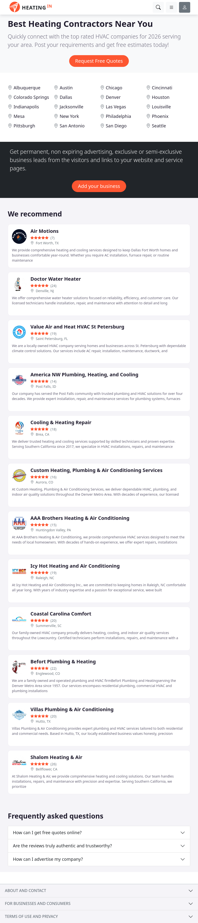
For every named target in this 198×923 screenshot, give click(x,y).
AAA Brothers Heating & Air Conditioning (79, 518)
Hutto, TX (43, 721)
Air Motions (44, 231)
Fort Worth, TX (47, 243)
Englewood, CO (48, 673)
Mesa (19, 116)
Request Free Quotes (99, 61)
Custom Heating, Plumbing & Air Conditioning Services (96, 470)
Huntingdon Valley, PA (53, 530)
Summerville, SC (49, 625)
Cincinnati (162, 88)
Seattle (159, 126)
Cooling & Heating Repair (60, 422)
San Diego (116, 126)
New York (69, 116)
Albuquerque (27, 88)
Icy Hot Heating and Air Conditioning (75, 566)
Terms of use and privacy (31, 916)
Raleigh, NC (45, 577)
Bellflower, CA (46, 769)
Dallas (66, 97)
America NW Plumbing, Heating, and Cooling (84, 374)
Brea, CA (42, 434)
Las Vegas (116, 107)
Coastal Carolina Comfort (60, 613)
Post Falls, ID (46, 386)
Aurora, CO (44, 482)
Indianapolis (26, 107)
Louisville (161, 107)
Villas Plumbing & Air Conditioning (71, 709)
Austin (66, 88)
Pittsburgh (24, 126)
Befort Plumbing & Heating (63, 661)
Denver (113, 97)
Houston (161, 97)
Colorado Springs (31, 97)
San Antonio (72, 126)
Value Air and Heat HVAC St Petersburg (77, 326)
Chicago (114, 88)
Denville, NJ (45, 290)
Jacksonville (71, 107)
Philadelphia (118, 116)
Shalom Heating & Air (56, 757)
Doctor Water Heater (55, 279)
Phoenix (160, 116)
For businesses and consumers (37, 903)
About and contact (25, 890)
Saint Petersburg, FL (52, 338)
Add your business (99, 186)
